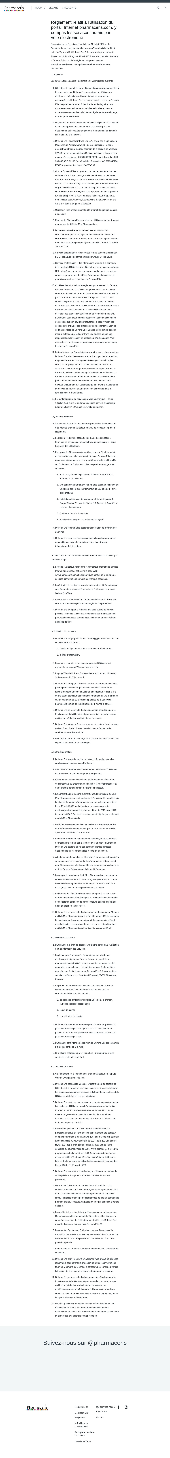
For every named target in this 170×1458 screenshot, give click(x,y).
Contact (99, 1417)
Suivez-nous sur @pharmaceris (85, 1342)
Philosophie (69, 8)
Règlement (80, 1417)
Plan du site (101, 1411)
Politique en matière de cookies (84, 1434)
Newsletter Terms (83, 1441)
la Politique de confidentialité (81, 1425)
